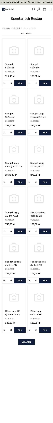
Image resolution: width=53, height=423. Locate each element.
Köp (20, 83)
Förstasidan (6, 28)
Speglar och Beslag (29, 28)
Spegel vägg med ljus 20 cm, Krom (13, 166)
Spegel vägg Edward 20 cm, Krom (38, 117)
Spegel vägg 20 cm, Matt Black (37, 166)
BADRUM (16, 28)
